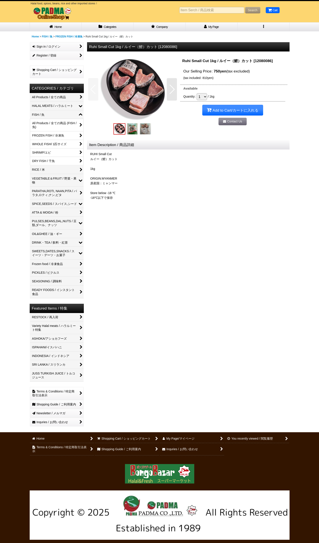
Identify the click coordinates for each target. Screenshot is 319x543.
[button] (264, 26)
